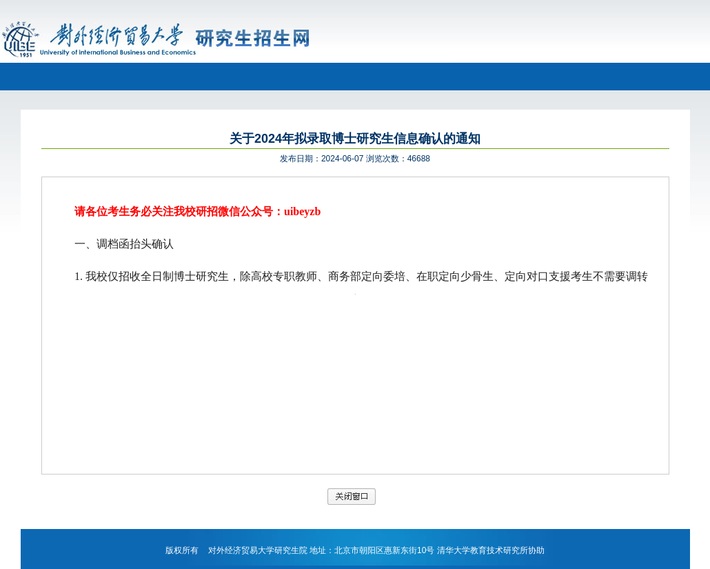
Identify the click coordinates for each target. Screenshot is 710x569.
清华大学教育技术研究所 (482, 550)
